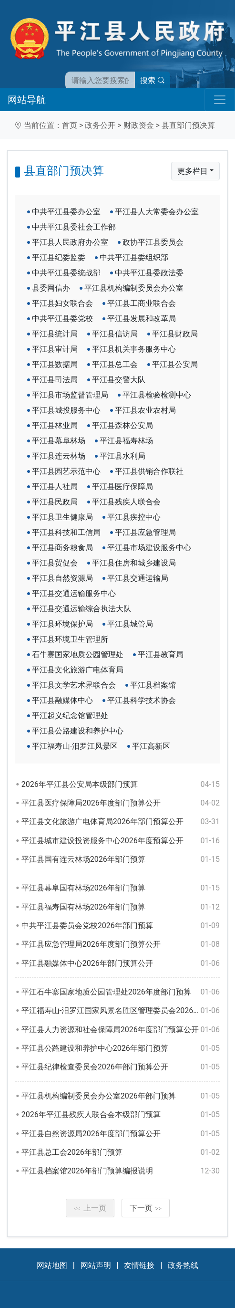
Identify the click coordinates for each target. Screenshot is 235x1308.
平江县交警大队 (118, 379)
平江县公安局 (175, 364)
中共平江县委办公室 (66, 211)
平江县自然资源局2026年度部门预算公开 (120, 1134)
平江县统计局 (55, 333)
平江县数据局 (55, 364)
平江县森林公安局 (122, 425)
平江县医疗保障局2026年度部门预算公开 (120, 803)
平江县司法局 (55, 379)
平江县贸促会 (55, 562)
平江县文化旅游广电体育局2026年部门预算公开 (120, 821)
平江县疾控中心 (134, 517)
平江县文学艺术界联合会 (74, 685)
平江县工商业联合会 (141, 303)
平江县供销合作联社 (149, 471)
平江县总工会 (115, 364)
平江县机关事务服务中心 (134, 349)
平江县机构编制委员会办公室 (134, 288)
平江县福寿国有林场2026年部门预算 (120, 907)
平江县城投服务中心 (66, 410)
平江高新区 (151, 746)
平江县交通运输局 (137, 578)
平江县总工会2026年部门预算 (120, 1152)
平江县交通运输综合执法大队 (81, 608)
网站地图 (52, 1265)
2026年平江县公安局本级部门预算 (120, 784)
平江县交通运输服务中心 (74, 593)
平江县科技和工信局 (66, 532)
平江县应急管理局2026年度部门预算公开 (120, 944)
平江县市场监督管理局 (70, 394)
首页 (69, 125)
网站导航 (27, 99)
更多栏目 (192, 171)
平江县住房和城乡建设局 (134, 562)
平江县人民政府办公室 (70, 242)
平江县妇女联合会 (62, 303)
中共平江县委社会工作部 (74, 226)
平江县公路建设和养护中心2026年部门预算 (120, 1048)
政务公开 (100, 125)
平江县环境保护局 (62, 623)
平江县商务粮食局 (62, 547)
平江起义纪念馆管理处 (70, 715)
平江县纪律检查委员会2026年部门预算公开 (120, 1067)
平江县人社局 (55, 486)
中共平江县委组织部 (134, 257)
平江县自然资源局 (62, 578)
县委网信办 (51, 288)
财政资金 (138, 125)
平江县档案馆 (153, 685)
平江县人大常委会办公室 (157, 211)
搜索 (152, 80)
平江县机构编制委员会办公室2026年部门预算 (120, 1096)
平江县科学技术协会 (141, 700)
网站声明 (96, 1265)
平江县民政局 (55, 501)
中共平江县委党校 (62, 318)
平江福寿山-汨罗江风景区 (75, 746)
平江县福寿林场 (126, 440)
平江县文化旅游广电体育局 (77, 669)
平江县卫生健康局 (62, 517)
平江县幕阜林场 (58, 440)
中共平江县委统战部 (66, 272)
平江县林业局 (55, 425)
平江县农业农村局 (145, 410)
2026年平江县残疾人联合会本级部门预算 (120, 1114)
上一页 (90, 1208)
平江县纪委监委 (58, 257)
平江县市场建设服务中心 (149, 547)
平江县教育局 (161, 654)
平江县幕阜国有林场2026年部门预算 (120, 888)
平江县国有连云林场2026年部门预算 (120, 859)
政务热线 (183, 1265)
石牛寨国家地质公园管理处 (77, 654)
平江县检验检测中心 (157, 394)
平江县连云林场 (58, 455)
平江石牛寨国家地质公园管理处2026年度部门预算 (120, 992)
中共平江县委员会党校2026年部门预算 (120, 925)
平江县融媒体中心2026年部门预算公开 (120, 963)
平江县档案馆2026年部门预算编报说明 (120, 1171)
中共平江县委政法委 (149, 272)
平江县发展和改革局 (141, 318)
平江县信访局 (115, 333)
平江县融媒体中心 (62, 700)
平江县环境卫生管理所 (70, 639)
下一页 (146, 1208)
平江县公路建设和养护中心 (77, 730)
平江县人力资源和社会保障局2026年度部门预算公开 (120, 1030)
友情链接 (139, 1265)
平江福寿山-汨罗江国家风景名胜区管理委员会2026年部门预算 (120, 1010)
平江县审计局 (55, 349)
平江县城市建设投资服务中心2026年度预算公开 (120, 841)
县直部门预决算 (188, 125)
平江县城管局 (130, 623)
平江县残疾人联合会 (126, 501)
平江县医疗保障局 (122, 486)
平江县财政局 (175, 333)
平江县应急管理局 (145, 532)
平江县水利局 (122, 455)
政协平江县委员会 (153, 242)
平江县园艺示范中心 (66, 471)
